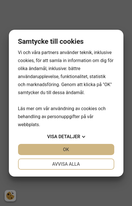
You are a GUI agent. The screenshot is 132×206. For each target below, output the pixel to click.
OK (66, 149)
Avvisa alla (66, 164)
